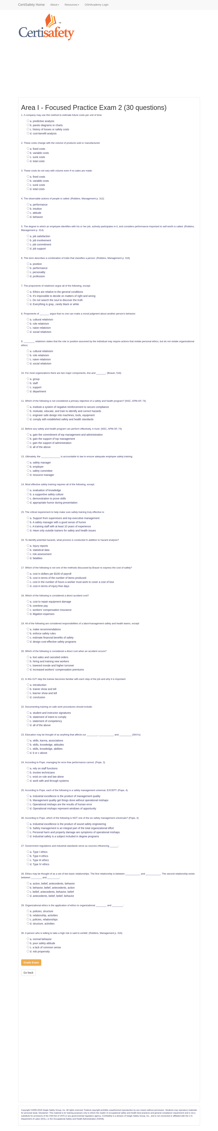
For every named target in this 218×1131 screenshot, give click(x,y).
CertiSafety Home (31, 5)
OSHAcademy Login (97, 4)
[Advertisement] (109, 69)
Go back (28, 972)
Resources (72, 4)
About (54, 4)
